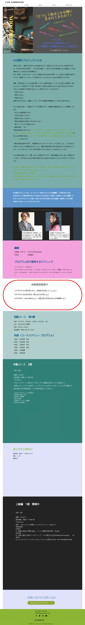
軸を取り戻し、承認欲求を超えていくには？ (41, 290)
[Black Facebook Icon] (36, 616)
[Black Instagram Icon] (43, 616)
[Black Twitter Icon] (40, 616)
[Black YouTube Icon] (46, 616)
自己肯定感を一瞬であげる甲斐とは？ (36, 294)
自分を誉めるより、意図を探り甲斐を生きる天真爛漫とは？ (45, 298)
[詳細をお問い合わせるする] (41, 603)
